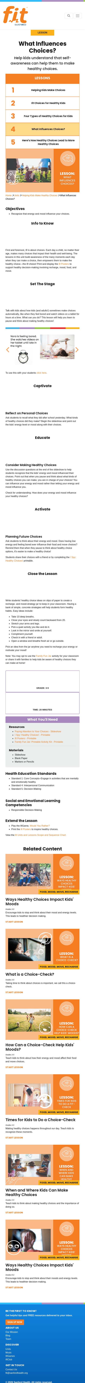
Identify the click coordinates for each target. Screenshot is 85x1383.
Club (9, 1359)
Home (9, 195)
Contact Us (11, 1369)
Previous (7, 348)
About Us (12, 1327)
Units (16, 195)
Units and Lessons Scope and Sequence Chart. (41, 835)
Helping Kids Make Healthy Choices (39, 195)
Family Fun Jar (43, 656)
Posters (65, 264)
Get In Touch (15, 1365)
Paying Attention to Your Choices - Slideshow (38, 731)
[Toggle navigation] (78, 16)
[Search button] (69, 16)
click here (41, 373)
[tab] (42, 90)
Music (9, 1352)
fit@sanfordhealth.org (17, 1373)
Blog (8, 1335)
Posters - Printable (25, 738)
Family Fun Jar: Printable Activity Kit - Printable (39, 742)
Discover (12, 1344)
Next (76, 348)
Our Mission (12, 1332)
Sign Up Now (14, 1322)
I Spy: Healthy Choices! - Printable (32, 735)
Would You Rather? (40, 826)
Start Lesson (14, 921)
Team (8, 1339)
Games (10, 1356)
